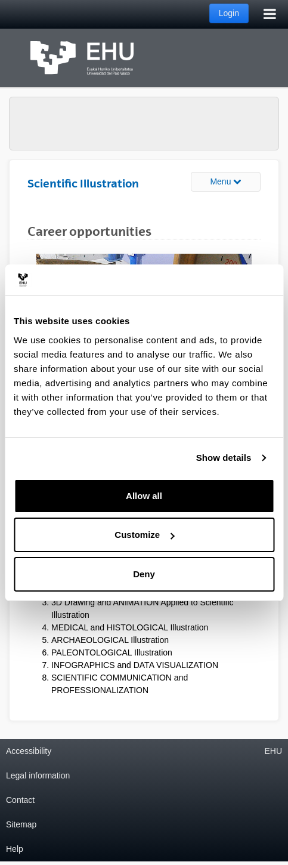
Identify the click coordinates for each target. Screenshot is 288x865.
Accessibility (28, 751)
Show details (224, 457)
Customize (144, 535)
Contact (20, 800)
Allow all (144, 496)
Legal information (38, 775)
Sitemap (21, 824)
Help (14, 849)
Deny (144, 574)
